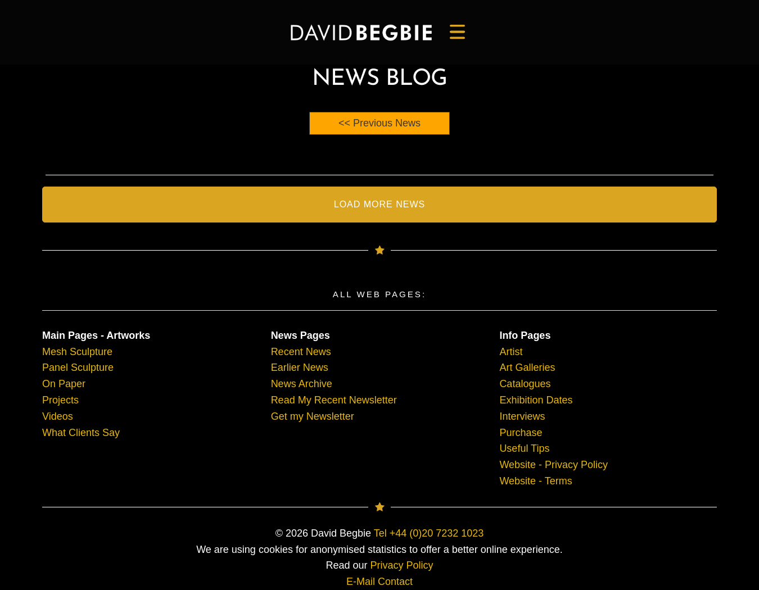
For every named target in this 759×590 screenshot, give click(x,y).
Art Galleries (527, 367)
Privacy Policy (402, 565)
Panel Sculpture (78, 367)
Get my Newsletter (312, 416)
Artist (510, 351)
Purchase (520, 432)
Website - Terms (535, 481)
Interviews (522, 416)
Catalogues (524, 383)
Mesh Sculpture (77, 351)
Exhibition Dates (535, 400)
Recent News (301, 351)
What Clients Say (81, 432)
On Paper (63, 383)
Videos (57, 416)
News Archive (301, 383)
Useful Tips (524, 448)
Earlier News (299, 367)
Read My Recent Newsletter (334, 400)
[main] (361, 32)
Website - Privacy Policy (553, 464)
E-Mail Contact (379, 581)
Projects (60, 400)
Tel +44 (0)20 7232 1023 (429, 533)
